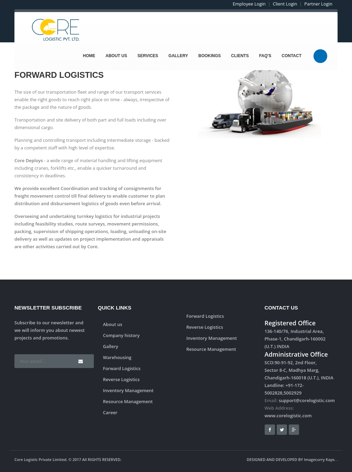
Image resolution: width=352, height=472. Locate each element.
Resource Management (128, 401)
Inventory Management (128, 390)
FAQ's (265, 55)
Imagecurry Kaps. (320, 459)
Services (148, 55)
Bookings (209, 55)
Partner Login (318, 4)
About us (112, 324)
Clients (240, 55)
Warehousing (117, 357)
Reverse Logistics (121, 379)
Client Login (285, 4)
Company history (121, 335)
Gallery (178, 55)
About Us (116, 55)
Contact (291, 55)
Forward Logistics (122, 368)
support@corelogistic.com (307, 400)
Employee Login (249, 4)
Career (110, 412)
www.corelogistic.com (288, 415)
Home (89, 55)
